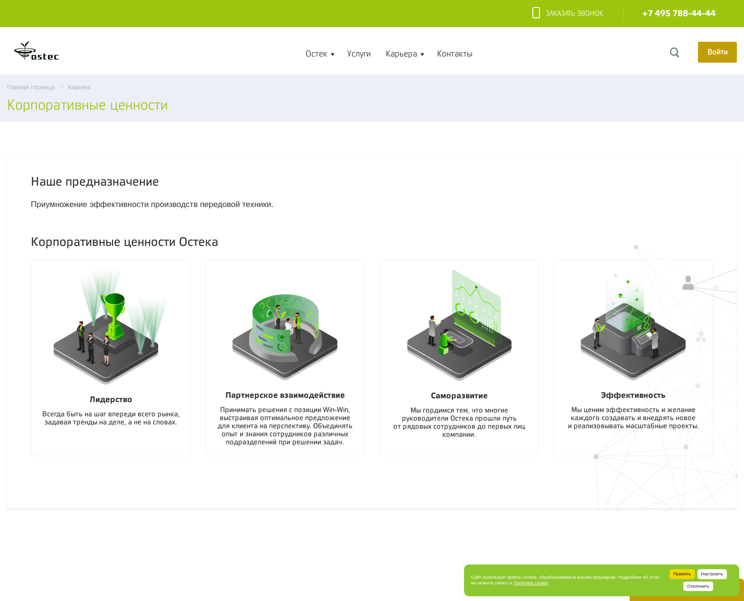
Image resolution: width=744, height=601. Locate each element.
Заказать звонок (567, 14)
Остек (316, 53)
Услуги (359, 53)
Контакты (455, 53)
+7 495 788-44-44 (679, 14)
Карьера (401, 53)
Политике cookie (530, 582)
